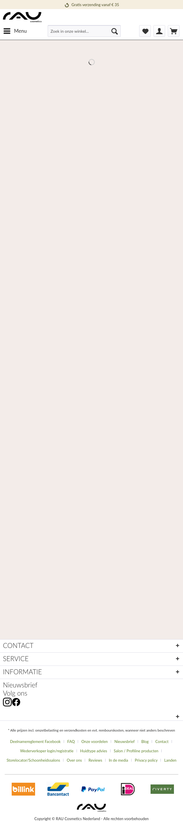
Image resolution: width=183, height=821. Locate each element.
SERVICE (16, 659)
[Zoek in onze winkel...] (84, 31)
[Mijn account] (159, 31)
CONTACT (18, 645)
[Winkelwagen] (173, 31)
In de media (118, 760)
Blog (145, 741)
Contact (161, 741)
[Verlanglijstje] (145, 31)
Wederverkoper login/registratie (47, 751)
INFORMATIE (22, 672)
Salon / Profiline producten (136, 751)
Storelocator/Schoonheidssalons (33, 760)
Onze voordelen (94, 741)
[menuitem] (15, 31)
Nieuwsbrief (20, 685)
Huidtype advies (93, 751)
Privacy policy (146, 760)
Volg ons (15, 693)
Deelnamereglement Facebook (35, 741)
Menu (15, 30)
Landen (170, 760)
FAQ (71, 741)
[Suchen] (114, 31)
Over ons (74, 760)
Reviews (95, 760)
